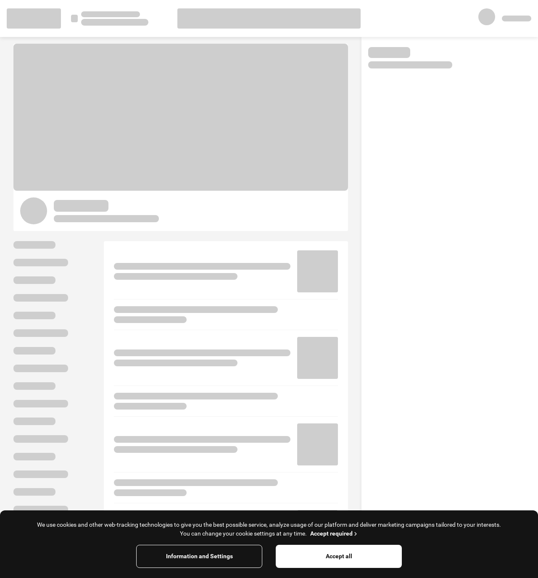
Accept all (339, 556)
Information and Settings (199, 556)
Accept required (334, 533)
